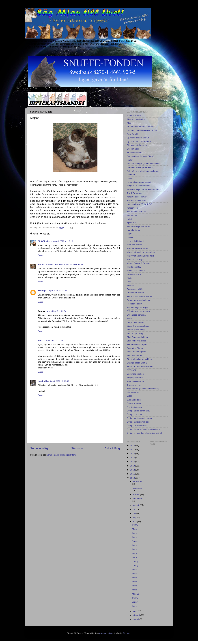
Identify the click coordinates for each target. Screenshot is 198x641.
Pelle (129, 282)
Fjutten (130, 160)
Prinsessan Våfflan (135, 289)
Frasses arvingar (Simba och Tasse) (143, 163)
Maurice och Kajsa (135, 259)
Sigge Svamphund (135, 322)
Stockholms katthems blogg (139, 359)
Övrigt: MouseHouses (137, 425)
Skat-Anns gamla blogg (137, 337)
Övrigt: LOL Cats (134, 414)
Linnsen (130, 237)
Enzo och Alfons (134, 152)
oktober (136, 494)
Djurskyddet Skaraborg (137, 145)
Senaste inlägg (40, 448)
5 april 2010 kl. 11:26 (53, 340)
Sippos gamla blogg (136, 330)
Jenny (135, 541)
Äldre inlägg (112, 448)
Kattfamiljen (132, 208)
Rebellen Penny (134, 304)
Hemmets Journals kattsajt (139, 182)
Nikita (129, 278)
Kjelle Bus (131, 223)
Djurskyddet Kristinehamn (139, 141)
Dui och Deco (133, 149)
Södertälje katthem (135, 374)
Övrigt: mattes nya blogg (138, 422)
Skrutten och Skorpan (137, 344)
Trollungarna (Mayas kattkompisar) (143, 389)
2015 (132, 457)
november (137, 488)
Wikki (40, 340)
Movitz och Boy (134, 267)
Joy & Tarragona (134, 193)
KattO (129, 219)
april (135, 521)
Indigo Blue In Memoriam (138, 186)
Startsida (77, 448)
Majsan (135, 594)
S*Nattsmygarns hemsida (138, 311)
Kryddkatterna (133, 230)
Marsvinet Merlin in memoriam (141, 252)
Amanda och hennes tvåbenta (141, 126)
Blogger (126, 633)
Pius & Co (131, 285)
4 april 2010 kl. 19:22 (57, 291)
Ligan (129, 233)
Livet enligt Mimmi (135, 241)
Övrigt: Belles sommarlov (138, 411)
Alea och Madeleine (136, 119)
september (137, 498)
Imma (134, 533)
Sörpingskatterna (135, 377)
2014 (132, 461)
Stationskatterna (134, 355)
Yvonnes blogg (134, 400)
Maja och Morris (134, 245)
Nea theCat (43, 381)
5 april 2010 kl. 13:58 (59, 381)
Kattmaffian (132, 215)
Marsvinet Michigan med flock (140, 256)
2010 (132, 478)
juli (134, 509)
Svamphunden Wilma (137, 363)
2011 (132, 474)
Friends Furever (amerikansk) (140, 167)
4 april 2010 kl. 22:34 (56, 311)
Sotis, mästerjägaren (136, 352)
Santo (129, 318)
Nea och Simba (134, 274)
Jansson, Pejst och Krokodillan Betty (144, 189)
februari (136, 615)
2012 (132, 470)
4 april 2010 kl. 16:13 (63, 241)
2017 (132, 449)
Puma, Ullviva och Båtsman (139, 296)
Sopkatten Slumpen (136, 348)
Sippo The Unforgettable (138, 326)
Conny (135, 525)
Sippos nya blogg (135, 333)
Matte (134, 529)
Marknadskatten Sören (137, 248)
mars (135, 611)
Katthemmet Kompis (136, 211)
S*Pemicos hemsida (136, 315)
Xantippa (42, 291)
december (137, 481)
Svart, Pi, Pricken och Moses (140, 366)
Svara (40, 255)
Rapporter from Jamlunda (139, 300)
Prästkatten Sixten (135, 293)
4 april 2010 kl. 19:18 (73, 264)
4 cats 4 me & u (134, 115)
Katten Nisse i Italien (136, 200)
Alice (129, 123)
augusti (136, 505)
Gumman (131, 174)
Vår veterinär (133, 392)
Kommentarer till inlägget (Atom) (61, 455)
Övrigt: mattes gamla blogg (139, 418)
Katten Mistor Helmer (136, 197)
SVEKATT (131, 370)
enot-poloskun (105, 633)
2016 (132, 453)
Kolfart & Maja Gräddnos (138, 226)
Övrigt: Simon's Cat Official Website (143, 429)
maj (135, 517)
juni (134, 513)
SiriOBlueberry (45, 241)
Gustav (130, 178)
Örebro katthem (134, 403)
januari (136, 619)
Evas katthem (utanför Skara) (140, 156)
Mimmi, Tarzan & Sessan (138, 263)
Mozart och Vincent (136, 270)
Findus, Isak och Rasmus (50, 264)
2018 (132, 445)
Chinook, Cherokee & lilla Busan (142, 130)
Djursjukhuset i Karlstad (138, 138)
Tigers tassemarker (136, 381)
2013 (132, 466)
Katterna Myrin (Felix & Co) (139, 204)
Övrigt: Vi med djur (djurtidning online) (144, 433)
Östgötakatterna (134, 407)
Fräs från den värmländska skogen (143, 171)
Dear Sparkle (133, 134)
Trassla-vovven (134, 385)
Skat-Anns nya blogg (136, 341)
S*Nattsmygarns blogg (137, 307)
